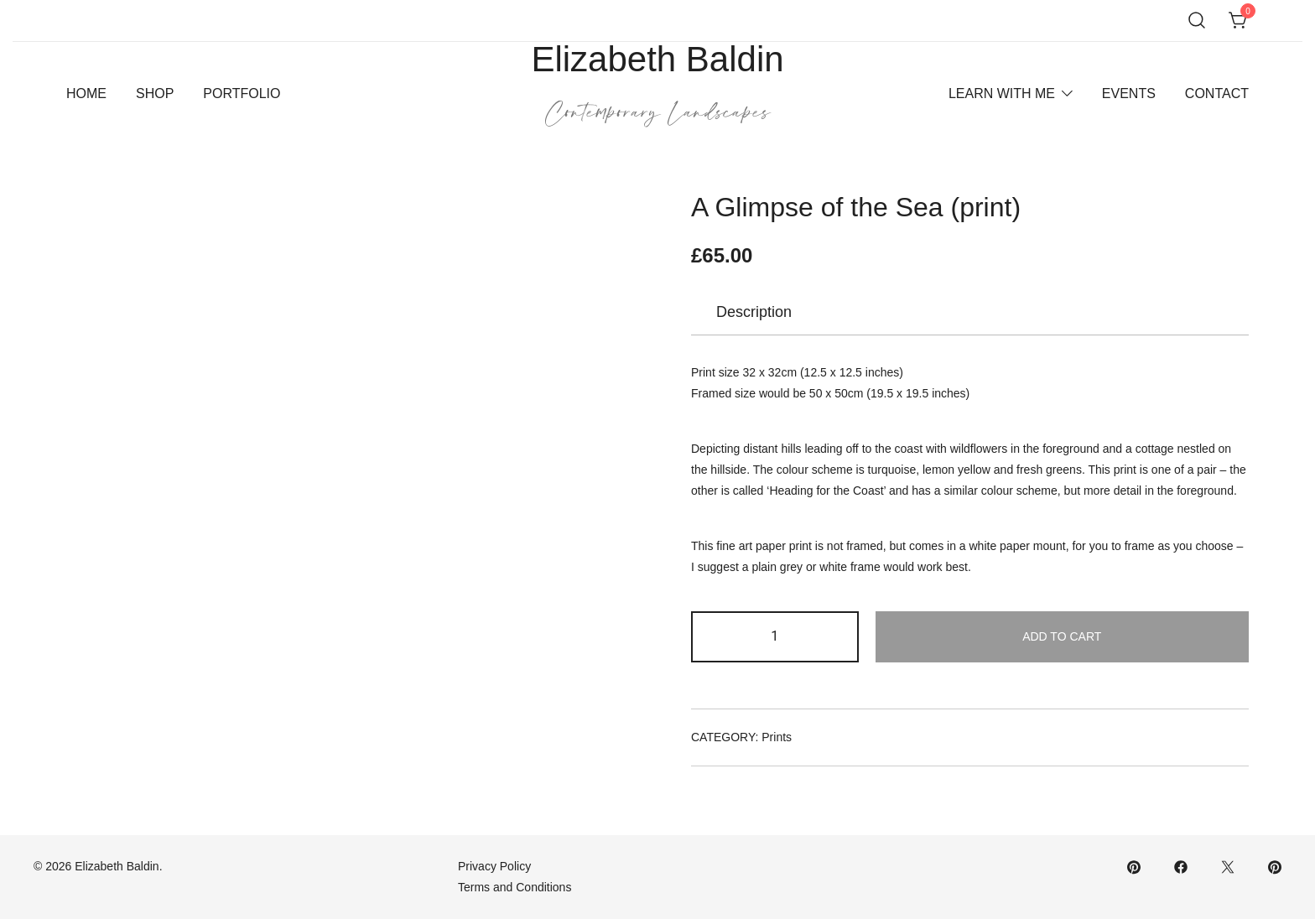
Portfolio (241, 93)
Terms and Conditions (514, 887)
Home (86, 93)
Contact (1217, 93)
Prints (776, 737)
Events (1129, 93)
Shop (155, 93)
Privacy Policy (494, 866)
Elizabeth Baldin (657, 59)
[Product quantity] (775, 637)
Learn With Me (1002, 93)
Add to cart (1061, 636)
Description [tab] (754, 312)
